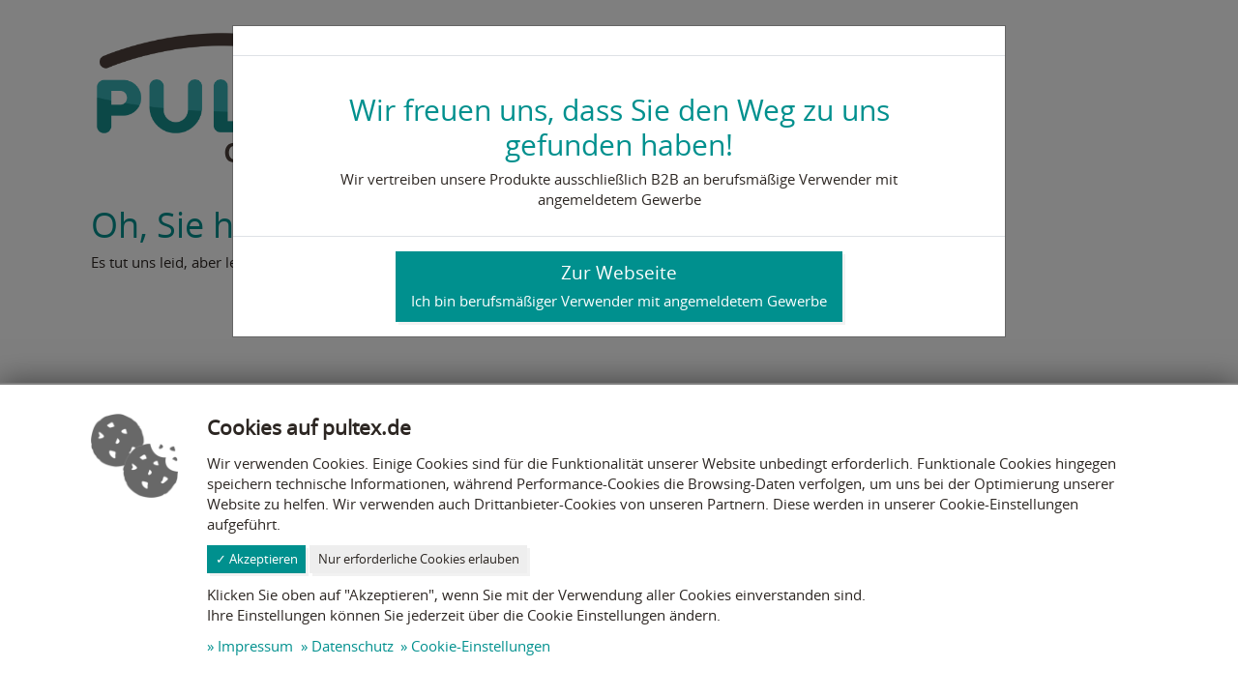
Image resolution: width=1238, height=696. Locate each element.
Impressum (255, 645)
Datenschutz (352, 645)
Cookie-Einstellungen (480, 645)
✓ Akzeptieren (257, 558)
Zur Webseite (619, 285)
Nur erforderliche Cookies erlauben (418, 558)
